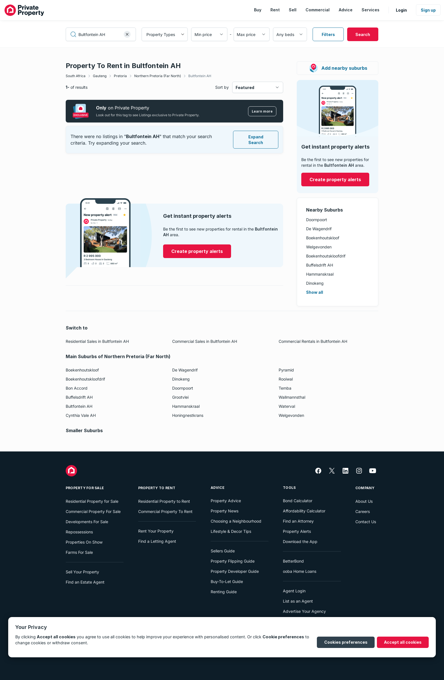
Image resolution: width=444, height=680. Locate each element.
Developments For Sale (87, 521)
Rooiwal (286, 379)
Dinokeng (315, 283)
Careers (362, 511)
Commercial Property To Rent (165, 511)
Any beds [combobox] (285, 34)
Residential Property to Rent (164, 501)
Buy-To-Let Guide (227, 581)
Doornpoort (316, 219)
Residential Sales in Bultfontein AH (97, 341)
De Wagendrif (319, 228)
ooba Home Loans (299, 571)
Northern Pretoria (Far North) (157, 76)
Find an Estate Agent (85, 582)
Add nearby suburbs (338, 68)
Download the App (300, 541)
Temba (285, 388)
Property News (224, 510)
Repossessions (79, 531)
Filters (328, 34)
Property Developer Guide (235, 571)
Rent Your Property (156, 531)
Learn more (262, 111)
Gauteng (99, 76)
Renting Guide (224, 591)
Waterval (287, 406)
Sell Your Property (82, 571)
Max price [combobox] (246, 34)
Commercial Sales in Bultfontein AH (204, 341)
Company (365, 488)
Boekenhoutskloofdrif (325, 256)
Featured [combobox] (245, 87)
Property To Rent (157, 488)
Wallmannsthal (292, 397)
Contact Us (365, 521)
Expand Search (255, 139)
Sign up (428, 10)
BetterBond (293, 561)
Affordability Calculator (304, 510)
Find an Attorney (298, 521)
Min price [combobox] (203, 34)
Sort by (222, 87)
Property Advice (226, 500)
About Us (364, 501)
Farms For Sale (79, 552)
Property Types (160, 34)
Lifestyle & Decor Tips (231, 531)
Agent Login (294, 590)
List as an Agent (298, 601)
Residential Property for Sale (92, 501)
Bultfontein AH (199, 76)
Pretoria (120, 76)
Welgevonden (319, 246)
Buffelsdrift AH (319, 265)
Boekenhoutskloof (322, 237)
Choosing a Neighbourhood (236, 521)
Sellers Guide (223, 550)
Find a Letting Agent (157, 541)
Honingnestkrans (187, 415)
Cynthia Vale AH (81, 415)
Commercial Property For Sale (93, 511)
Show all (314, 292)
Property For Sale (85, 488)
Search (362, 34)
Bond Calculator (297, 500)
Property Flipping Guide (233, 561)
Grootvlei (180, 397)
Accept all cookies (403, 642)
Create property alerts (335, 179)
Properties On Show (84, 542)
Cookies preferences (346, 642)
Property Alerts (297, 531)
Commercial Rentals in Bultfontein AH (313, 341)
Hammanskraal (320, 274)
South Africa (76, 76)
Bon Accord (76, 388)
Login (401, 10)
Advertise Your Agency (304, 611)
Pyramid (286, 370)
